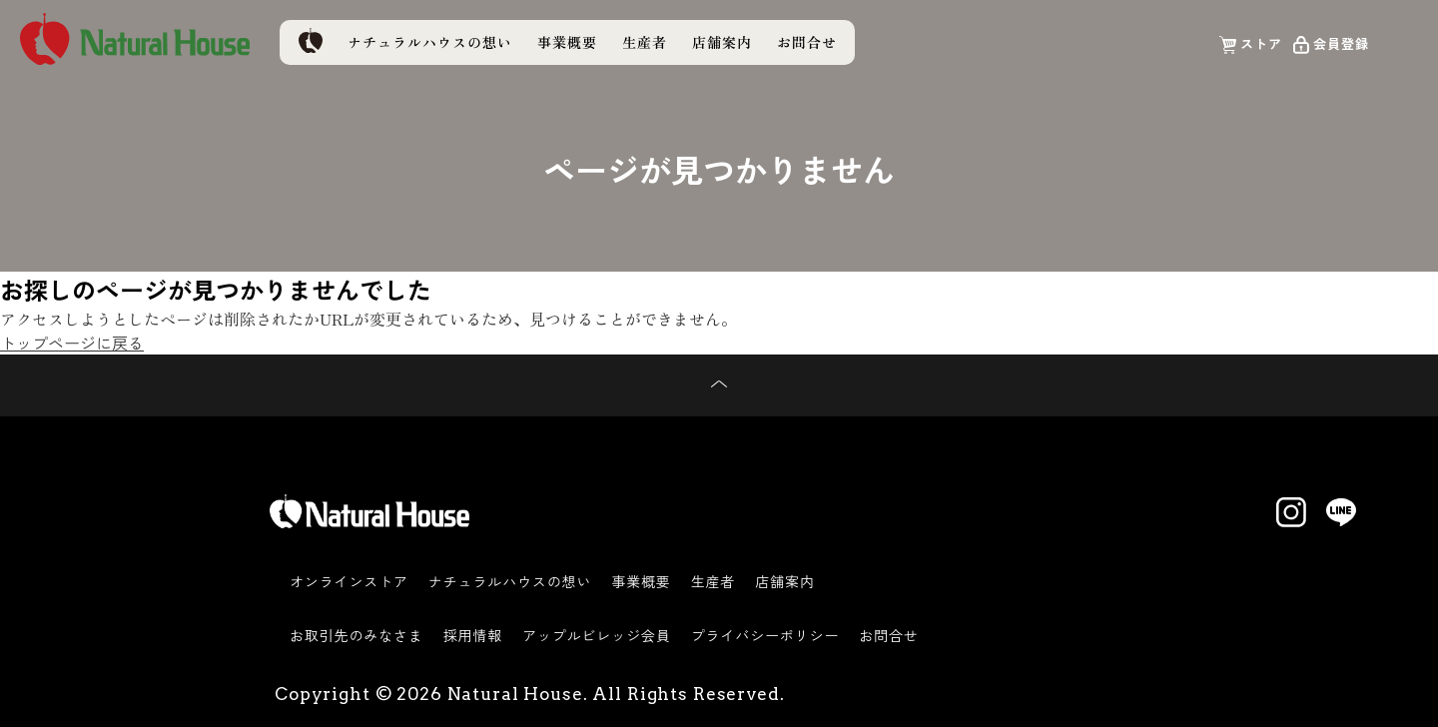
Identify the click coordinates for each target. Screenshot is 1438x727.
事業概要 (567, 42)
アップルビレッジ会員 (596, 635)
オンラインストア (349, 581)
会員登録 (1341, 43)
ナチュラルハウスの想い (430, 42)
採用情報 (472, 635)
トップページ (310, 40)
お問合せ (807, 42)
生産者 (644, 42)
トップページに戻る (72, 343)
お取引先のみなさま (356, 635)
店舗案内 (722, 42)
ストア (1261, 43)
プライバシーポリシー (765, 635)
